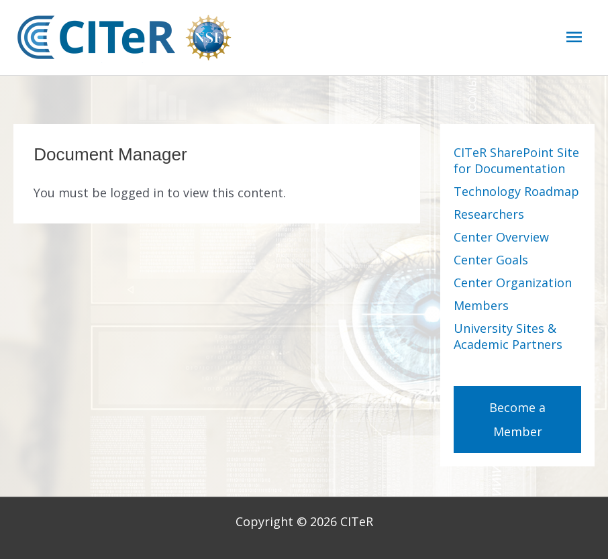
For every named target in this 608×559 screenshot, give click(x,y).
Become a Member (517, 419)
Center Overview (501, 237)
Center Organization (513, 282)
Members (481, 305)
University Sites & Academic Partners (508, 336)
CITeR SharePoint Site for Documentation (516, 160)
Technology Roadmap (516, 191)
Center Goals (491, 260)
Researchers (489, 214)
